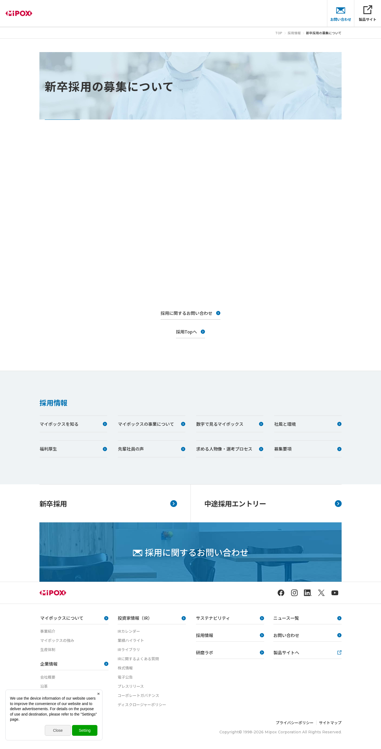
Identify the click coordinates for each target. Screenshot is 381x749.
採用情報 (53, 402)
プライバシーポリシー (295, 722)
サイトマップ (330, 722)
